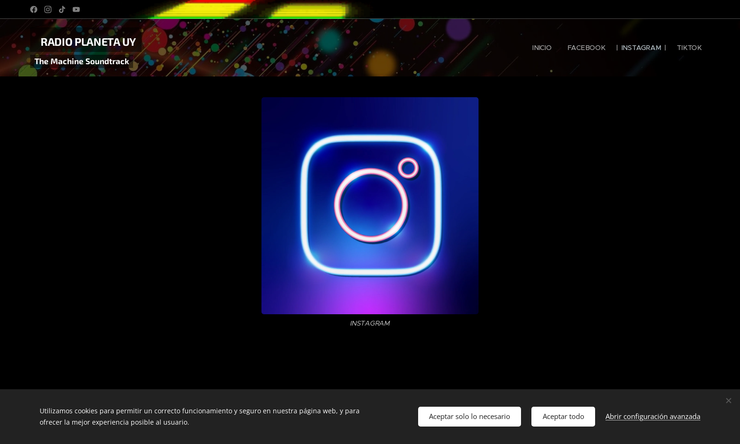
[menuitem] (543, 47)
